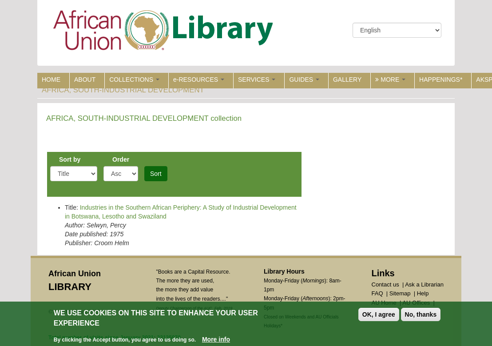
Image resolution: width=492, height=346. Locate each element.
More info (216, 339)
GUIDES (304, 79)
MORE (390, 79)
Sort (156, 173)
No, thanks (421, 314)
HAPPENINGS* (440, 79)
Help (423, 293)
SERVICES (256, 79)
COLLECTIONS (134, 79)
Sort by (69, 159)
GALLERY (347, 79)
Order (120, 159)
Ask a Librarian (424, 284)
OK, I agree (378, 314)
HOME (51, 79)
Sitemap (400, 293)
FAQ (377, 293)
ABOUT (84, 79)
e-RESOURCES (198, 79)
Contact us (385, 284)
